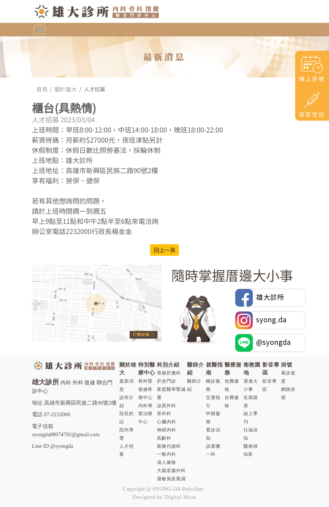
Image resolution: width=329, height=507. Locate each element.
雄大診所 (260, 298)
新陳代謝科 (169, 446)
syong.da (261, 320)
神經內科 (166, 429)
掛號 (286, 365)
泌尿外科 (166, 405)
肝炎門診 (166, 381)
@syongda (263, 343)
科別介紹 (168, 365)
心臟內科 (166, 421)
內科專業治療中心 (145, 413)
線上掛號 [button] (312, 68)
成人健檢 (166, 462)
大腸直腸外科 (171, 470)
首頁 (42, 89)
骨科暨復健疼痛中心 (145, 389)
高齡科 (164, 438)
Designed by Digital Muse (164, 497)
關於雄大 (65, 89)
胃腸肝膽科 (169, 373)
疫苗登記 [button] (312, 104)
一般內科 (166, 454)
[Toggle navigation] (39, 29)
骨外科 (164, 413)
